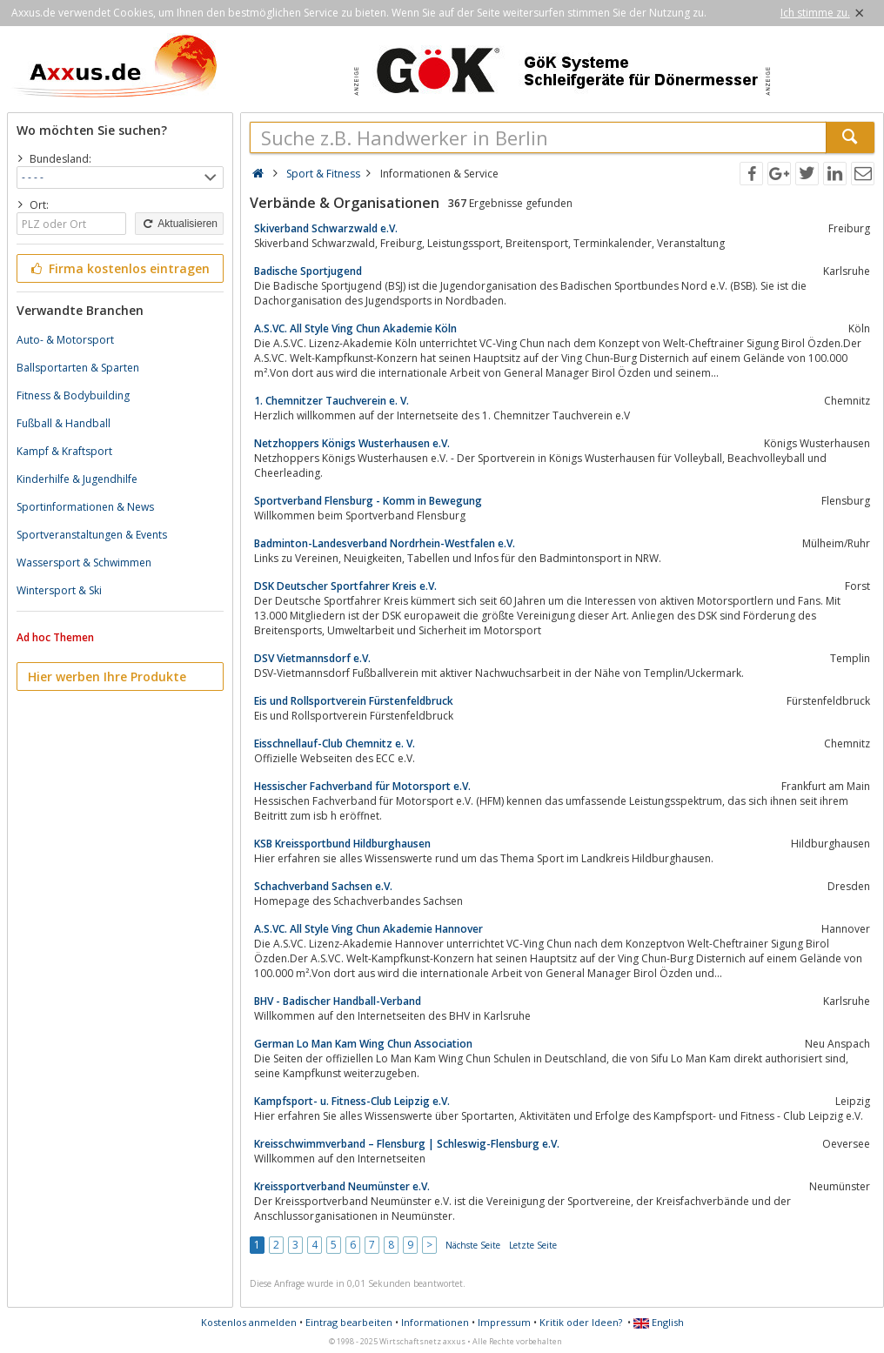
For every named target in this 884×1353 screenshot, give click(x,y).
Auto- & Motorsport (65, 339)
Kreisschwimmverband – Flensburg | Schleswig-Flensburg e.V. (406, 1143)
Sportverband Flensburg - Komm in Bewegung (368, 500)
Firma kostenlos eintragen (119, 268)
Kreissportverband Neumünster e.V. (342, 1186)
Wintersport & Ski (59, 590)
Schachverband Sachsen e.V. (323, 886)
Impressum (504, 1322)
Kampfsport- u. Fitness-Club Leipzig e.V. (352, 1101)
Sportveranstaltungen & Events (92, 534)
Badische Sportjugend (308, 271)
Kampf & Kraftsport (64, 451)
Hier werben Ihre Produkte (107, 676)
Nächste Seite (472, 1245)
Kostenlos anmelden (249, 1322)
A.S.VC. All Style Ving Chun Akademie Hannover (368, 928)
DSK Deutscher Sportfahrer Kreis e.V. (345, 586)
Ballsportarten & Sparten (78, 367)
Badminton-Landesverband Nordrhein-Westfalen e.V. (384, 543)
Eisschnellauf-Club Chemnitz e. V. (334, 743)
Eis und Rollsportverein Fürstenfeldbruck (353, 700)
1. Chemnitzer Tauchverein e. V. (331, 400)
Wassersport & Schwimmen (84, 562)
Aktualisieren (179, 224)
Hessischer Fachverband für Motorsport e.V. (362, 786)
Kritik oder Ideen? (580, 1322)
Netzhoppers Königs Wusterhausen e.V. (352, 443)
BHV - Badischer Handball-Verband (337, 1001)
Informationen (435, 1322)
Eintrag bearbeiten (348, 1322)
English (658, 1322)
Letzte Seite (533, 1245)
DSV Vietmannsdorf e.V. (312, 658)
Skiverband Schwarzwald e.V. (326, 228)
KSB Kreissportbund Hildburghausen (342, 843)
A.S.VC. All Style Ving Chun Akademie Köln (355, 328)
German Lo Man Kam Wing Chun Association (363, 1043)
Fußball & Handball (63, 423)
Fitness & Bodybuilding (73, 395)
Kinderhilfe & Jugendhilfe (77, 479)
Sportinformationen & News (85, 506)
